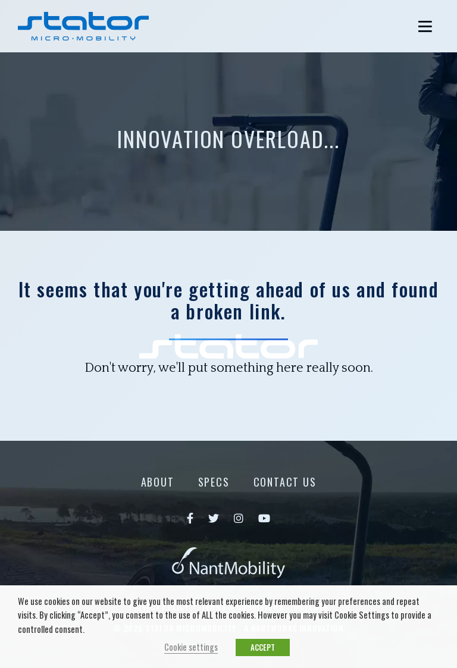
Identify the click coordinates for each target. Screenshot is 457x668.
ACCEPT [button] (263, 647)
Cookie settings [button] (191, 647)
